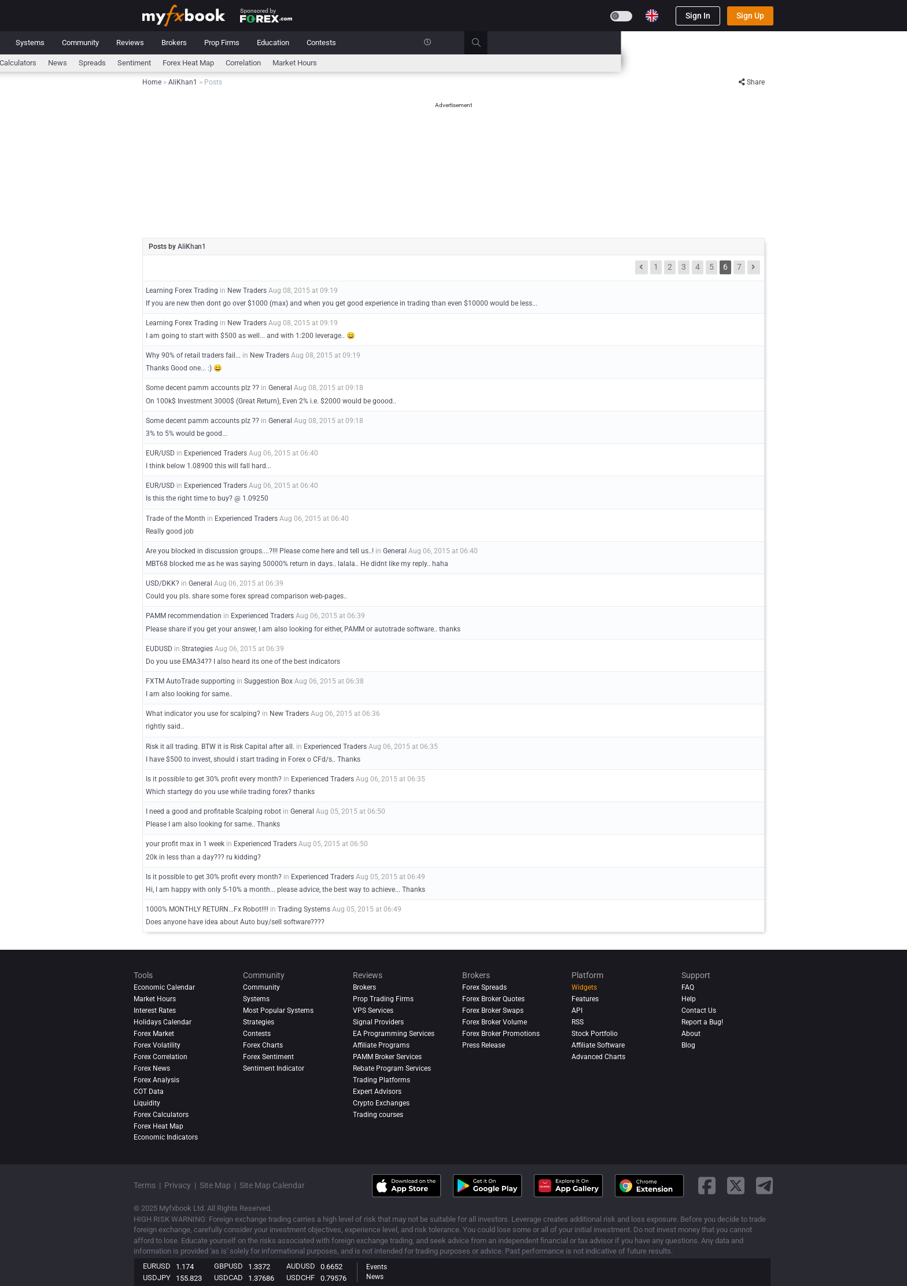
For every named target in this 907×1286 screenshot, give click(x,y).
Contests (607, 42)
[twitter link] (735, 1185)
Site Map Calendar (272, 1185)
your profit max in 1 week (185, 844)
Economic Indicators (166, 1137)
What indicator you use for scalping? (203, 714)
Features (585, 999)
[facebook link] (707, 1185)
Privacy (177, 1185)
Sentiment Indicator (273, 1068)
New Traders (247, 290)
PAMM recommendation (184, 616)
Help (688, 999)
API (577, 1010)
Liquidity (147, 1103)
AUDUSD (300, 1266)
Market (272, 42)
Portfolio (193, 42)
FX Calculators (298, 62)
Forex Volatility (157, 1045)
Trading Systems (304, 909)
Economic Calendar (173, 62)
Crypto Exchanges (381, 1103)
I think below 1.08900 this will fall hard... (208, 466)
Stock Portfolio (595, 1034)
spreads (378, 62)
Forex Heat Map (474, 62)
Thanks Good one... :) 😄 (184, 368)
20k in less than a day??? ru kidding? (203, 857)
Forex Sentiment (268, 1057)
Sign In (697, 15)
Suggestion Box (268, 681)
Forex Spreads (484, 987)
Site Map (215, 1185)
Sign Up (750, 15)
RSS (578, 1022)
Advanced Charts (598, 1057)
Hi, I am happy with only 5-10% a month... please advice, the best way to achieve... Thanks (285, 889)
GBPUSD (228, 1266)
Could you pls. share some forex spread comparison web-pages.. (246, 596)
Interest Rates (240, 62)
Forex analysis (156, 1080)
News (234, 42)
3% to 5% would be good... (186, 433)
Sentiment (420, 62)
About (690, 1034)
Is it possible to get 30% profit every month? (214, 779)
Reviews (416, 42)
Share (752, 82)
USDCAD (228, 1277)
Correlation (529, 62)
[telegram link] (764, 1185)
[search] (768, 43)
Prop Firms (507, 42)
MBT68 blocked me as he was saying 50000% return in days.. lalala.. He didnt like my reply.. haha (297, 564)
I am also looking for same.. (189, 694)
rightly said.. (165, 726)
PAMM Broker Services (387, 1057)
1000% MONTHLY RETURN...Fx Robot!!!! (207, 909)
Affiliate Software (598, 1045)
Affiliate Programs (381, 1045)
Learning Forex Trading (182, 290)
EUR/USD (160, 453)
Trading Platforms (381, 1080)
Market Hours (580, 62)
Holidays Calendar (162, 1022)
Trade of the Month (175, 519)
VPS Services (373, 1010)
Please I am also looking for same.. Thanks (213, 824)
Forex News (152, 1068)
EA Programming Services (393, 1034)
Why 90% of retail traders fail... (193, 355)
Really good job (170, 531)
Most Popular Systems (278, 1010)
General (280, 388)
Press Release (483, 1045)
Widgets (584, 987)
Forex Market (154, 1034)
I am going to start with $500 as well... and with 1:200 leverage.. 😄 (250, 336)
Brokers (460, 42)
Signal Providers (378, 1022)
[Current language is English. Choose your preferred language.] (652, 16)
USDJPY (157, 1277)
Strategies (197, 649)
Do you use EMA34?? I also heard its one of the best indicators (243, 661)
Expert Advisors (377, 1091)
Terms (145, 1185)
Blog (688, 1045)
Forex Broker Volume (494, 1022)
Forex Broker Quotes (493, 999)
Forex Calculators (161, 1115)
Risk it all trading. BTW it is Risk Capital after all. (221, 747)
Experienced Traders (215, 453)
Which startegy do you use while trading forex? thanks (230, 792)
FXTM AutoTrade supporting (190, 681)
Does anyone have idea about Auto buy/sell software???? (235, 922)
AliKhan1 (192, 246)
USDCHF (300, 1277)
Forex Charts (263, 1045)
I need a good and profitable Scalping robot (213, 811)
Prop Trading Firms (383, 999)
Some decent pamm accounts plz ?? (202, 388)
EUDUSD (159, 649)
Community (366, 42)
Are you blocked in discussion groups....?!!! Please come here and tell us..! (260, 551)
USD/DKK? (162, 583)
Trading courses (378, 1115)
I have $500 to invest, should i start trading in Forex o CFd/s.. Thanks (253, 759)
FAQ (687, 987)
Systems (315, 42)
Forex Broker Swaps (492, 1010)
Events (376, 1267)
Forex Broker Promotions (501, 1034)
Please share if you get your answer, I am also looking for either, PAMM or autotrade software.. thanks (303, 629)
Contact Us (698, 1010)
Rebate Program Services (392, 1068)
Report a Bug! (702, 1022)
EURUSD (157, 1266)
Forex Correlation (160, 1057)
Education (559, 42)
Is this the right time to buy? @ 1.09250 (207, 498)
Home (152, 42)
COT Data (149, 1091)
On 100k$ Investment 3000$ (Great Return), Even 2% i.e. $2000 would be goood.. (271, 401)
